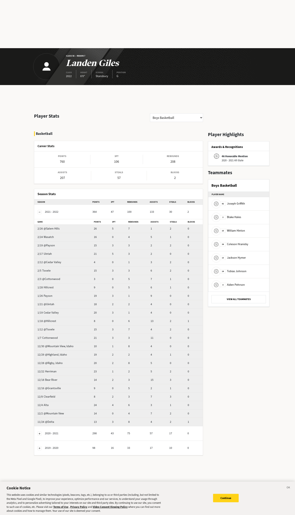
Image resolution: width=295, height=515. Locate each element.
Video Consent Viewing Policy (110, 510)
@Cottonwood (56, 268)
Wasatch (52, 226)
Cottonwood (55, 327)
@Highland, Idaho (58, 344)
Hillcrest (52, 277)
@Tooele (53, 319)
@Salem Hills (55, 218)
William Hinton (228, 231)
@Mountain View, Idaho (61, 335)
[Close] (288, 492)
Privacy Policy (78, 510)
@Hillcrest (53, 310)
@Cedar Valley (56, 251)
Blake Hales (226, 217)
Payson (52, 285)
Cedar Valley (55, 302)
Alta (50, 394)
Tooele (51, 260)
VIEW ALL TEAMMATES (239, 299)
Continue (225, 502)
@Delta (52, 411)
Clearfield (53, 386)
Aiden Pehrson (228, 285)
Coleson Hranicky (230, 244)
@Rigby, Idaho (56, 352)
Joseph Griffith (228, 204)
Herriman (53, 361)
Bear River (53, 369)
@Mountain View (57, 403)
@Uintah (53, 293)
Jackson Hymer (229, 258)
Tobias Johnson (229, 271)
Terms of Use (60, 510)
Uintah (51, 243)
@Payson (53, 234)
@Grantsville (55, 377)
